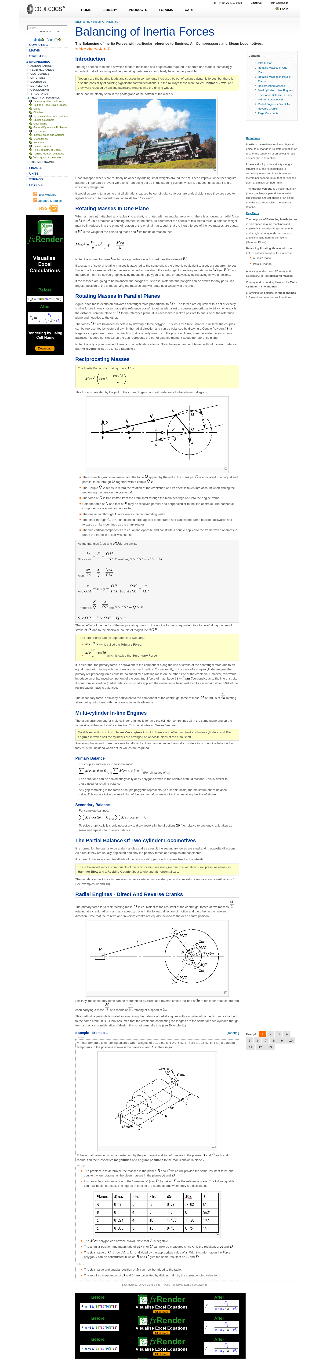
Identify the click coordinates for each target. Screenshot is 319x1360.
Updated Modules (47, 200)
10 (290, 1040)
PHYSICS (36, 185)
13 (270, 1047)
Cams (36, 108)
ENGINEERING (40, 61)
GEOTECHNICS (39, 73)
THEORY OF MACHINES (45, 97)
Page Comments (268, 113)
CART (189, 10)
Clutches (38, 112)
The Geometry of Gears (47, 149)
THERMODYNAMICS (42, 162)
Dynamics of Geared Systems (50, 116)
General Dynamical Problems (50, 127)
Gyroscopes (40, 131)
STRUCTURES (39, 93)
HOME (86, 10)
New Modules (44, 194)
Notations (38, 142)
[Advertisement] (45, 285)
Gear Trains (40, 123)
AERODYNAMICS (41, 65)
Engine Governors (43, 119)
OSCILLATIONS (39, 89)
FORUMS (166, 10)
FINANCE (36, 168)
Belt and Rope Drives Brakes (50, 104)
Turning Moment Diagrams (48, 153)
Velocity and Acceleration (47, 157)
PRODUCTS (138, 10)
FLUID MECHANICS (42, 69)
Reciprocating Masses (271, 85)
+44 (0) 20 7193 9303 (227, 2)
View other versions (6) (94, 48)
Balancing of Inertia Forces (48, 101)
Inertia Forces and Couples (49, 134)
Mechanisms (40, 138)
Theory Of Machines (105, 21)
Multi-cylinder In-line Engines (275, 90)
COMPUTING (38, 45)
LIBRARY (110, 10)
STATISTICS (38, 56)
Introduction (265, 62)
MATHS (34, 50)
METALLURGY (39, 85)
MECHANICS (38, 81)
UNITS (33, 173)
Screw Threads (42, 146)
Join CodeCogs (279, 2)
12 (260, 1047)
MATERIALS (37, 77)
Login (282, 9)
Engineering (82, 21)
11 (250, 1047)
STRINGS (36, 179)
